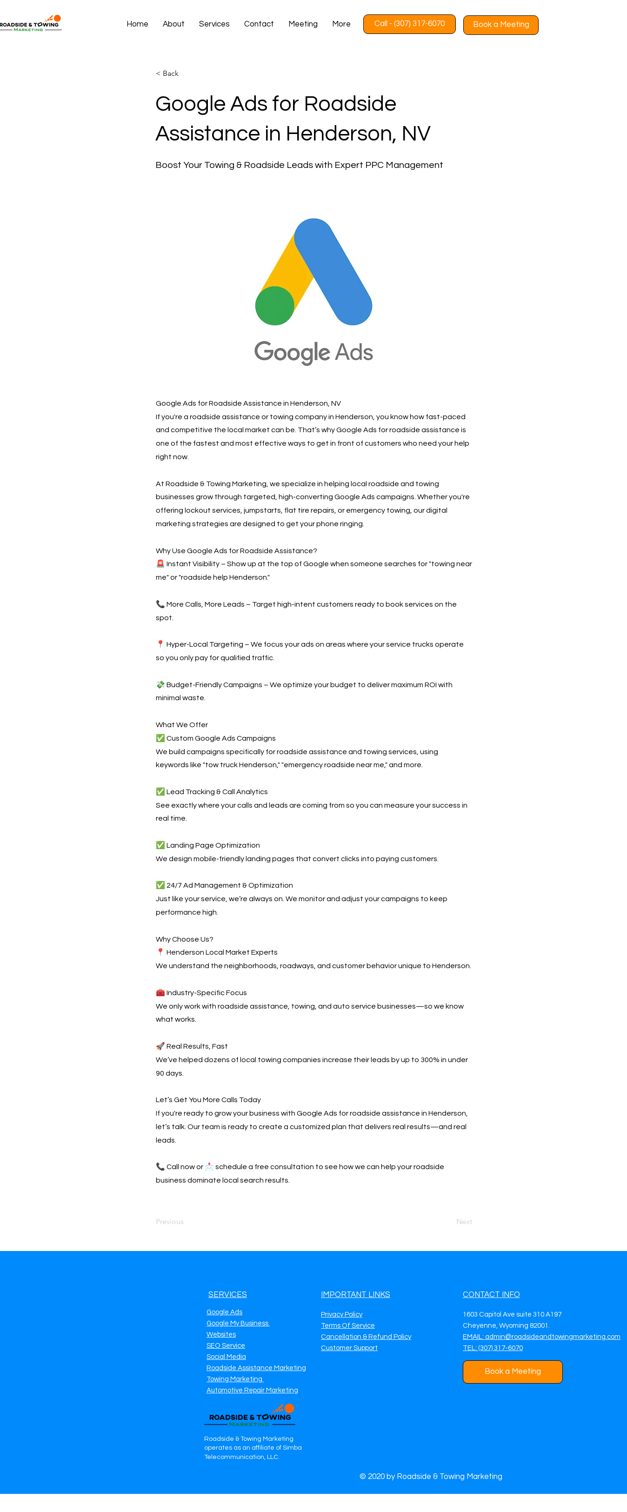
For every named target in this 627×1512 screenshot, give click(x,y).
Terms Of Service (348, 1325)
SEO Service (226, 1345)
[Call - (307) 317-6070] (409, 24)
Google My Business (238, 1323)
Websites (221, 1334)
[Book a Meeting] (501, 25)
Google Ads (224, 1312)
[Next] (449, 1222)
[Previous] (186, 1222)
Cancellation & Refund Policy (366, 1336)
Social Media (226, 1356)
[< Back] (186, 73)
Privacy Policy (341, 1314)
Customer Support (349, 1348)
